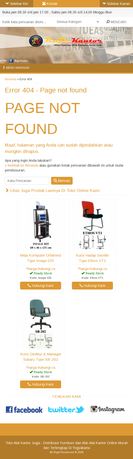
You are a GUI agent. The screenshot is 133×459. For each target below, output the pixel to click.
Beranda (10, 79)
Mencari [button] (62, 181)
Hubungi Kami (41, 286)
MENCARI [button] (116, 22)
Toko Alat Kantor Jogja (22, 443)
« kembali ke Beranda (21, 165)
